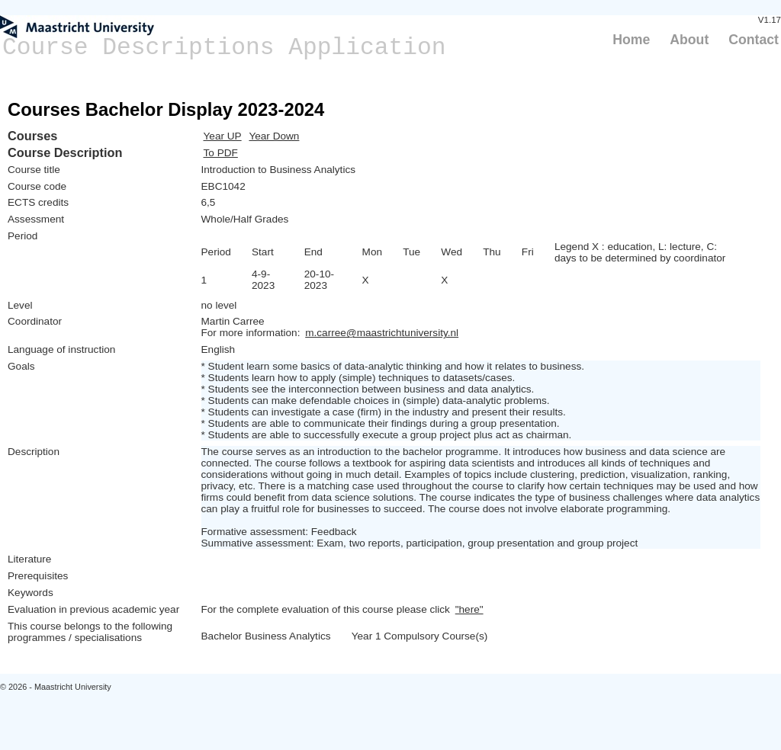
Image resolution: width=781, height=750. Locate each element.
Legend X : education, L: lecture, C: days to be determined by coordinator (639, 252)
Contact (753, 39)
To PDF (221, 153)
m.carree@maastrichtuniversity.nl (381, 332)
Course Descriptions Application (224, 47)
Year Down (274, 136)
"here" (469, 609)
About (689, 39)
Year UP (223, 136)
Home (631, 39)
